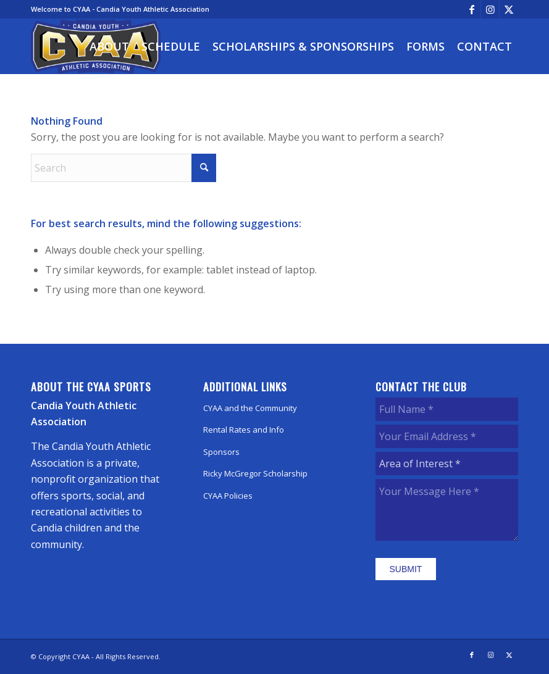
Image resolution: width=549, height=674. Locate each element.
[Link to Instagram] (490, 9)
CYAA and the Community (250, 408)
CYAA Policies (228, 495)
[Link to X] (509, 9)
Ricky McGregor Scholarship (255, 473)
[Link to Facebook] (471, 9)
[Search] (123, 168)
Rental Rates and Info (243, 429)
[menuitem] (109, 46)
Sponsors (221, 451)
